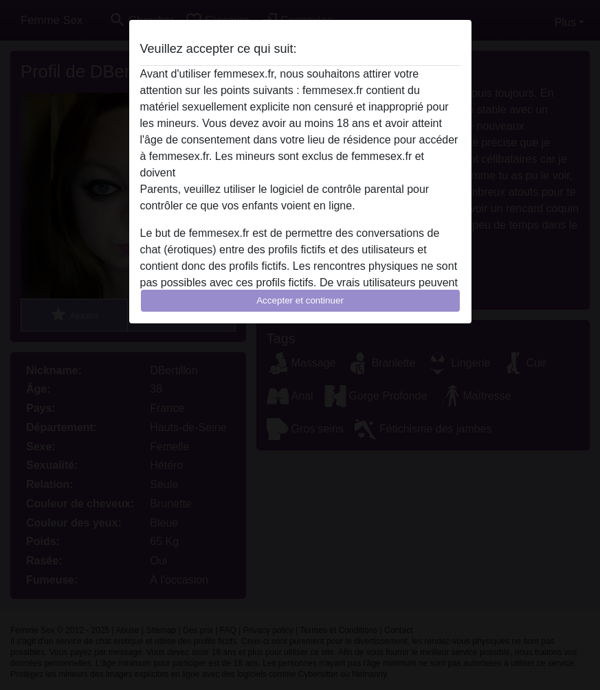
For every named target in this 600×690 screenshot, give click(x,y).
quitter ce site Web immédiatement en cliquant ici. (300, 173)
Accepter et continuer (300, 300)
